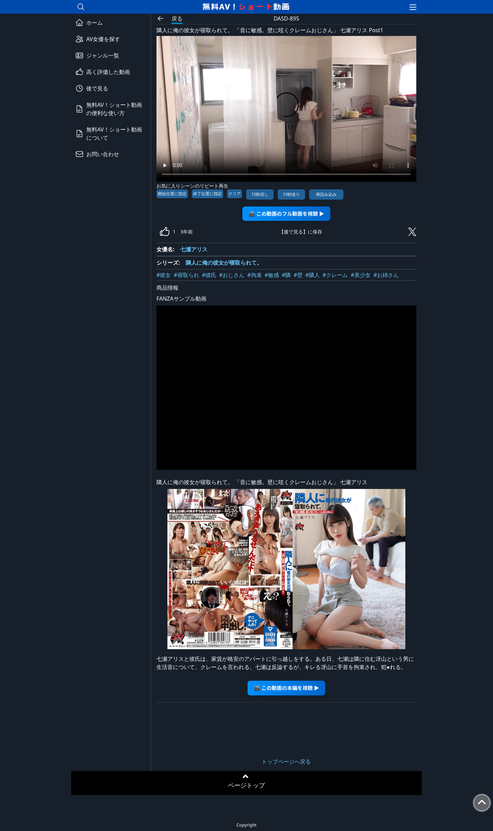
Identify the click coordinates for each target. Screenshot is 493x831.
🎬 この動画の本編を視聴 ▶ (286, 687)
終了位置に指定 (207, 194)
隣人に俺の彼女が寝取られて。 (224, 262)
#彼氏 (209, 275)
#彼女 (163, 275)
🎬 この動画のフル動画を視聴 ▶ (286, 213)
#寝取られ (186, 275)
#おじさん (231, 275)
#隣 (286, 275)
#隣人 (312, 275)
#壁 (297, 275)
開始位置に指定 (172, 194)
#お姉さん (386, 275)
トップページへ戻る (286, 761)
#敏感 (272, 275)
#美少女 (360, 275)
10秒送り (291, 194)
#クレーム (335, 275)
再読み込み (326, 194)
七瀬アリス (193, 249)
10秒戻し (259, 194)
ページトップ (246, 785)
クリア (234, 194)
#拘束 (254, 275)
